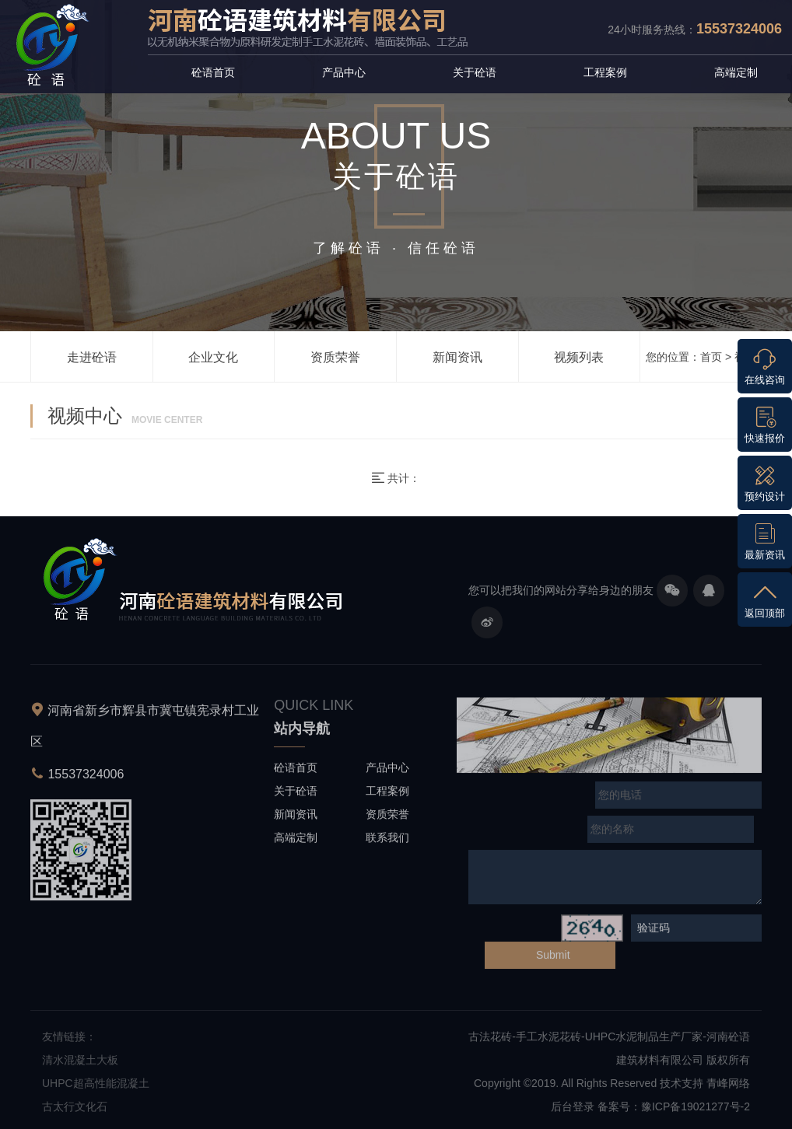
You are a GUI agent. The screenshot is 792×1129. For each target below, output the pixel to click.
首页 (711, 357)
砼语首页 (213, 72)
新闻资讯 (457, 357)
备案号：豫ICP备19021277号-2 (674, 1110)
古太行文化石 (74, 1110)
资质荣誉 (335, 357)
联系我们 (387, 840)
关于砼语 (474, 72)
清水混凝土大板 (80, 1063)
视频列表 (579, 357)
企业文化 (213, 357)
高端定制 (736, 72)
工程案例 (605, 72)
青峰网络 (728, 1087)
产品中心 (344, 72)
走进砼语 (92, 357)
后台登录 (572, 1110)
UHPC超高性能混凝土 (95, 1087)
